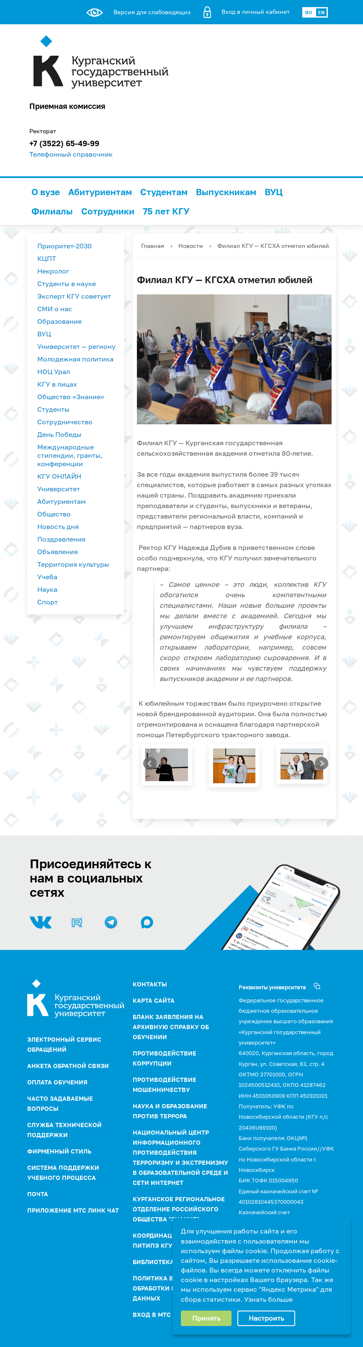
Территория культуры (73, 564)
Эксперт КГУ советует (74, 296)
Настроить (266, 1318)
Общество (54, 514)
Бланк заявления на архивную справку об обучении (171, 1026)
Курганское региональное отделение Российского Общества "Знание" (179, 1209)
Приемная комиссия (67, 106)
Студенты (53, 409)
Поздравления (61, 539)
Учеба (47, 577)
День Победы (59, 434)
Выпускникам (226, 191)
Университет (58, 489)
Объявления (57, 551)
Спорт (47, 602)
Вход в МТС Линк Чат (168, 1314)
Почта (37, 1193)
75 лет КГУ (166, 211)
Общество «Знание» (70, 396)
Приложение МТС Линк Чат (73, 1210)
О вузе (45, 191)
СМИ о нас (54, 308)
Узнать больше (268, 1299)
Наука (47, 589)
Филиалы (52, 211)
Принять (206, 1318)
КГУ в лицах (57, 384)
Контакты (150, 984)
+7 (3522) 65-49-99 (64, 143)
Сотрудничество (65, 422)
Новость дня (58, 526)
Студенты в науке (66, 283)
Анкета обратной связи (68, 1065)
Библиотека (153, 1261)
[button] (148, 750)
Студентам (164, 191)
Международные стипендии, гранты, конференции (70, 455)
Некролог (53, 271)
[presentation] (151, 765)
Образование (59, 321)
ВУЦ (274, 191)
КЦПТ (46, 258)
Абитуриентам (100, 191)
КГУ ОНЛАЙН (59, 476)
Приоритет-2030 (64, 246)
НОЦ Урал (53, 371)
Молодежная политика (75, 359)
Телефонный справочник (71, 154)
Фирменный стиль (59, 1151)
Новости (190, 245)
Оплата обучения (57, 1082)
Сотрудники (107, 211)
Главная (152, 245)
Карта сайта (154, 1000)
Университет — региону (76, 346)
